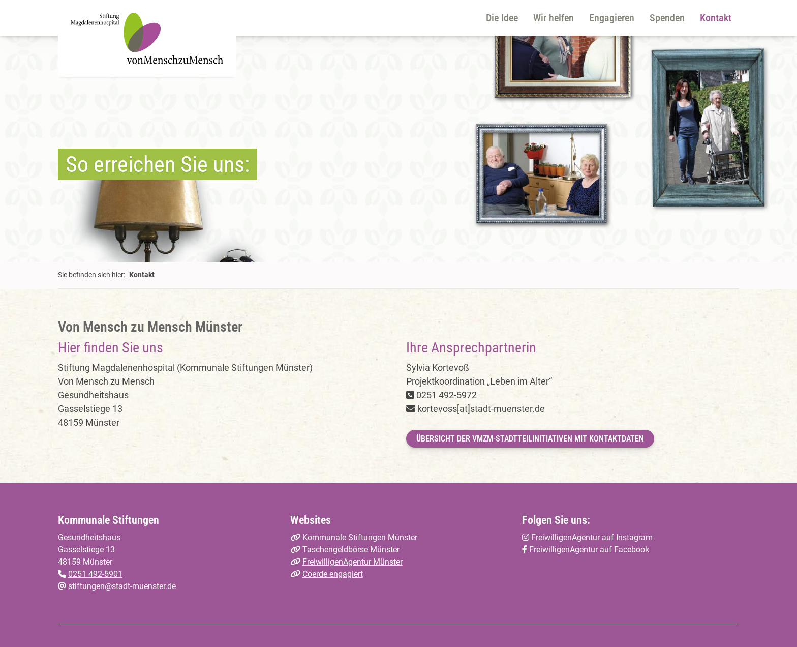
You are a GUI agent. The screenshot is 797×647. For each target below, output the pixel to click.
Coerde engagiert (332, 574)
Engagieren (611, 18)
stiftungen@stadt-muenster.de (122, 586)
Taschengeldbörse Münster (351, 549)
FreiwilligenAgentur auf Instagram (592, 537)
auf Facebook (624, 549)
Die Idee (502, 18)
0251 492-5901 (95, 574)
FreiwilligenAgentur (564, 549)
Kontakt (715, 18)
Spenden (667, 18)
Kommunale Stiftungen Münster (359, 537)
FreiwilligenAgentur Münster (352, 562)
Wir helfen (553, 18)
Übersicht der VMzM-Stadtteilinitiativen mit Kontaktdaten (530, 439)
